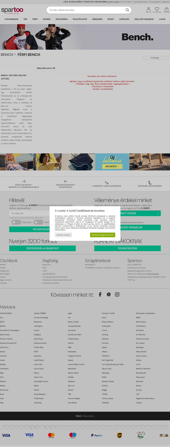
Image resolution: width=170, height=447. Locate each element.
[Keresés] (127, 10)
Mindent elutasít (63, 235)
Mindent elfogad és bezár (102, 235)
